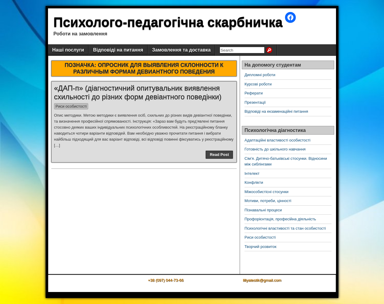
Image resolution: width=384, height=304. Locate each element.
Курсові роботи (258, 84)
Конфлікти (253, 182)
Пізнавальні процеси (263, 210)
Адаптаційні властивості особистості (277, 140)
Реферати (253, 93)
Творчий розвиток (260, 246)
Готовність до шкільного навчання (275, 149)
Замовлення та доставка (181, 49)
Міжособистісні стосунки (266, 191)
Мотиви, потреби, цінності (267, 200)
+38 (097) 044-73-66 (166, 280)
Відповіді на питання (118, 49)
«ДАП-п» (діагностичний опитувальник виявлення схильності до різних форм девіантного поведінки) (137, 92)
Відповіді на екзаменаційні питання (276, 111)
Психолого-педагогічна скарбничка (168, 22)
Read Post (219, 154)
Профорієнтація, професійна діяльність (280, 219)
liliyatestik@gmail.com (262, 280)
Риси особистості (71, 106)
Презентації (255, 102)
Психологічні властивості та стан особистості (285, 228)
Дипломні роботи (259, 75)
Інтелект (252, 173)
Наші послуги (68, 49)
